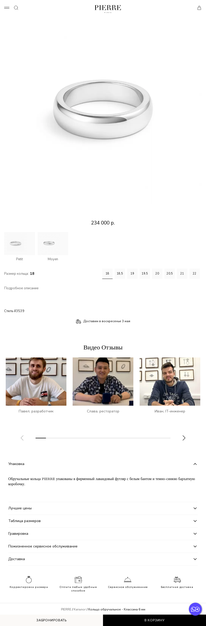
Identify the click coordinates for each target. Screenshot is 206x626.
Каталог (80, 609)
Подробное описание (21, 288)
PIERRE (66, 609)
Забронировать (51, 620)
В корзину (155, 620)
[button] (184, 438)
